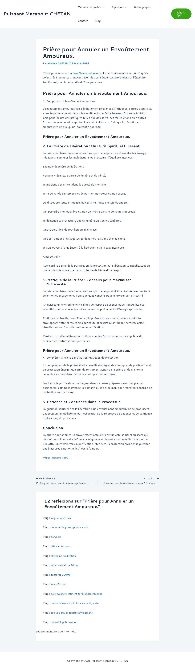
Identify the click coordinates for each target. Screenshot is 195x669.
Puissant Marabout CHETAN (37, 14)
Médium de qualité (90, 7)
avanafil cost (59, 584)
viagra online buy (61, 518)
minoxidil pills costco (64, 622)
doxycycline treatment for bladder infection (78, 593)
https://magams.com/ (56, 457)
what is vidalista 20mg (65, 565)
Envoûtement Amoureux (88, 73)
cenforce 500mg (61, 575)
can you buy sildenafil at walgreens (73, 612)
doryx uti (56, 537)
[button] (102, 7)
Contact (158, 7)
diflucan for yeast (62, 546)
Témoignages (138, 7)
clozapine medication (64, 556)
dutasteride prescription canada (71, 528)
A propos (116, 7)
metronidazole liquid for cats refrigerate (76, 603)
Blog (80, 21)
